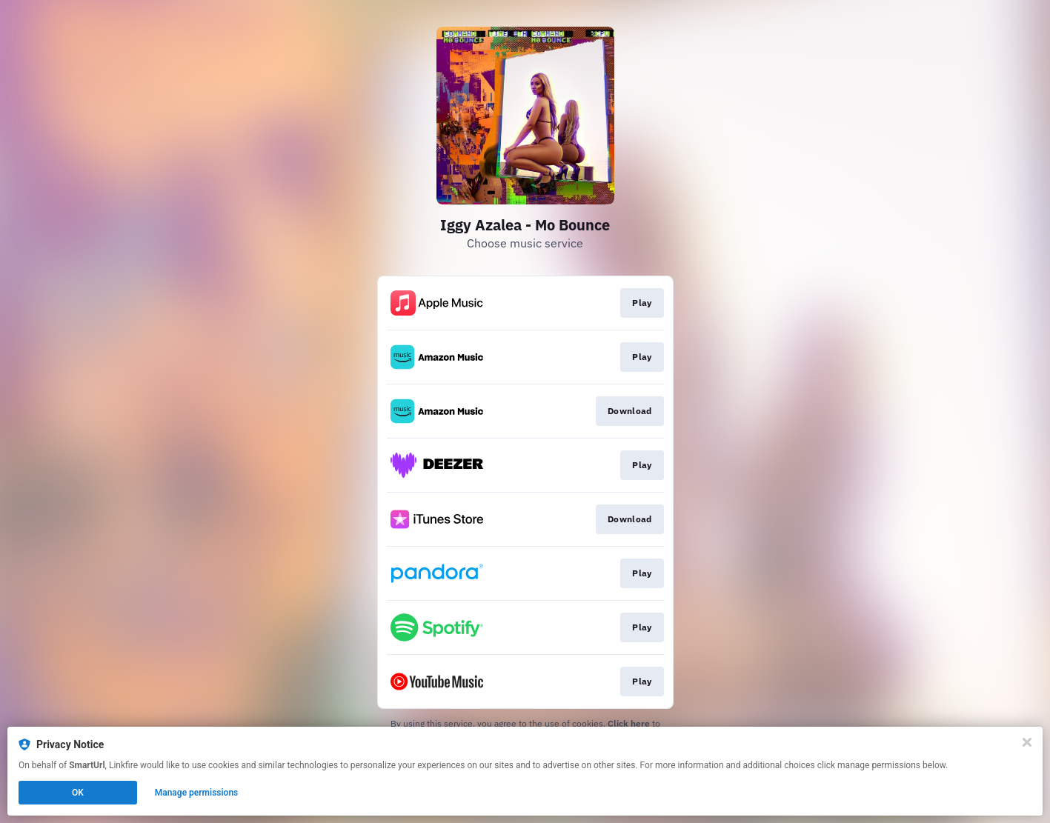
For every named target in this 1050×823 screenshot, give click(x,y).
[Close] (1027, 742)
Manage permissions (197, 792)
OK (78, 792)
